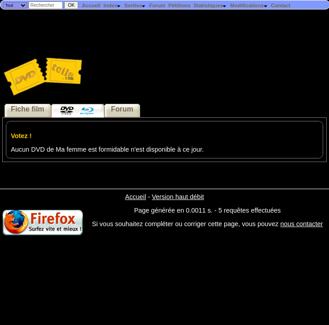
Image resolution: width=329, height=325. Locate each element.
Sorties (135, 5)
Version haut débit (178, 196)
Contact (280, 5)
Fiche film (27, 109)
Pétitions (180, 5)
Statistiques (210, 5)
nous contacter (301, 224)
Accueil (91, 5)
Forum (157, 5)
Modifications (249, 5)
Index (112, 5)
